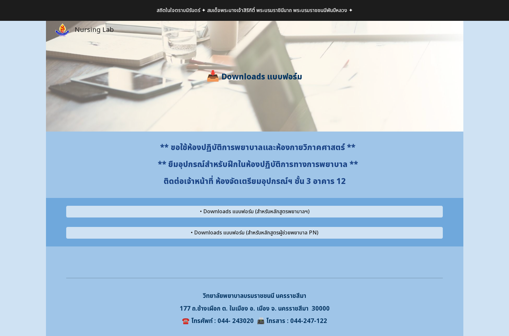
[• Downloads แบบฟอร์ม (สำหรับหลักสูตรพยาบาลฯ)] (254, 212)
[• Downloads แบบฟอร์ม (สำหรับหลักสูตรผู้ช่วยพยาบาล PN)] (254, 233)
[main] (255, 76)
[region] (254, 10)
